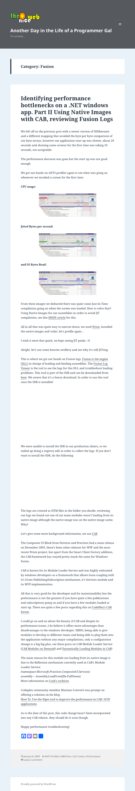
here (24, 377)
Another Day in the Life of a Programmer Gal (61, 30)
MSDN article (57, 317)
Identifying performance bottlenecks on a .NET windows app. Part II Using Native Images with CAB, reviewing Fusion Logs (67, 108)
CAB (94, 534)
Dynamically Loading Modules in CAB (86, 649)
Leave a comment (32, 759)
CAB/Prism (65, 756)
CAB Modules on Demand (38, 649)
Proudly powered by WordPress (38, 784)
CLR (74, 756)
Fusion (81, 756)
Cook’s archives (59, 681)
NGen (96, 327)
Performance (93, 756)
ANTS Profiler (52, 756)
